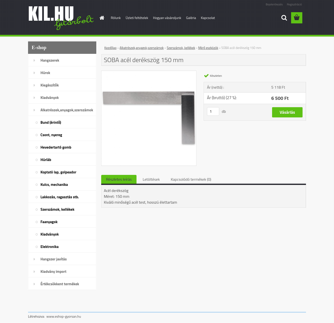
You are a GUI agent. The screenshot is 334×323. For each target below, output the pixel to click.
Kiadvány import (53, 271)
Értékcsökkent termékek (59, 284)
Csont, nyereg (51, 135)
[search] (284, 17)
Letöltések (151, 179)
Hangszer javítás (53, 259)
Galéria (191, 17)
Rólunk (116, 17)
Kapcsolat (208, 17)
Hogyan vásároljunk (167, 17)
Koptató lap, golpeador (58, 172)
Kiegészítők (49, 85)
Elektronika (49, 246)
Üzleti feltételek (137, 17)
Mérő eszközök (208, 47)
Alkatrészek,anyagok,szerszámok (66, 110)
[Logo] (61, 18)
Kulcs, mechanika (54, 184)
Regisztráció (294, 4)
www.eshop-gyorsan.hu (63, 316)
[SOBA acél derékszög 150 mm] (148, 73)
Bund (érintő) (50, 122)
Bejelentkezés (274, 4)
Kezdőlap (110, 47)
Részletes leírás (119, 179)
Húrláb (45, 159)
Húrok (45, 73)
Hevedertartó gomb (55, 147)
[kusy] (213, 111)
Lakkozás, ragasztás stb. (59, 197)
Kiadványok (49, 97)
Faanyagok (49, 222)
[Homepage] (101, 17)
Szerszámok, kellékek (57, 209)
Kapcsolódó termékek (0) (191, 179)
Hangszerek (49, 60)
